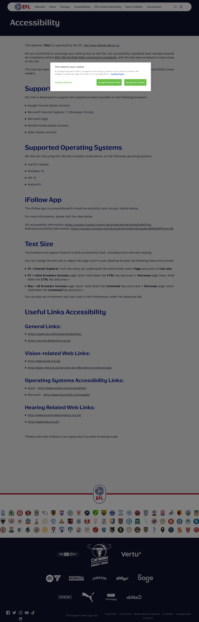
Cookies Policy (117, 74)
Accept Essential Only (109, 82)
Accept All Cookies (135, 82)
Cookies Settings (63, 82)
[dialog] (100, 76)
